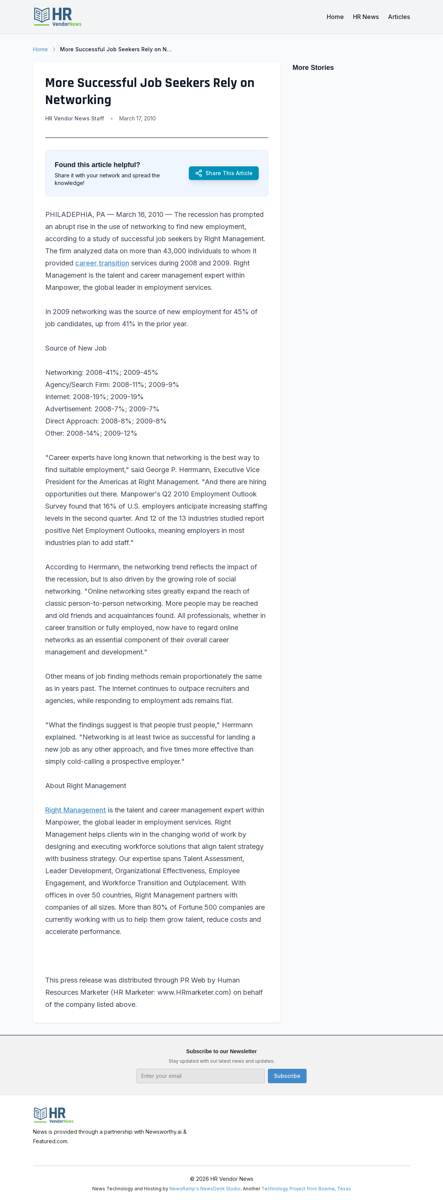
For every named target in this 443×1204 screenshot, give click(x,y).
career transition (102, 263)
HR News (366, 17)
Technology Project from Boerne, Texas (306, 1188)
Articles (399, 17)
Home (335, 17)
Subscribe (287, 1076)
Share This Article (224, 173)
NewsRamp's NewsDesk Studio (204, 1188)
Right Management (75, 810)
